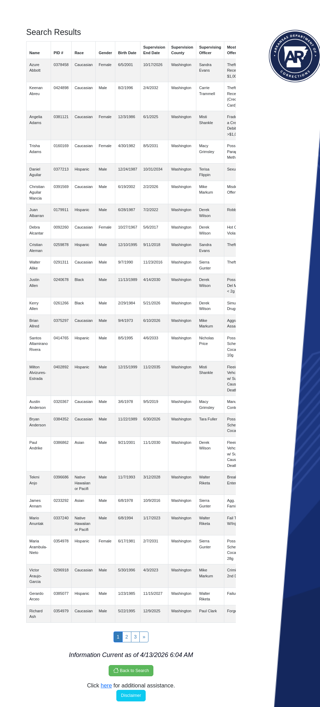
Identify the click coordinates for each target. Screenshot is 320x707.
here (106, 685)
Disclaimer (131, 695)
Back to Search (131, 670)
